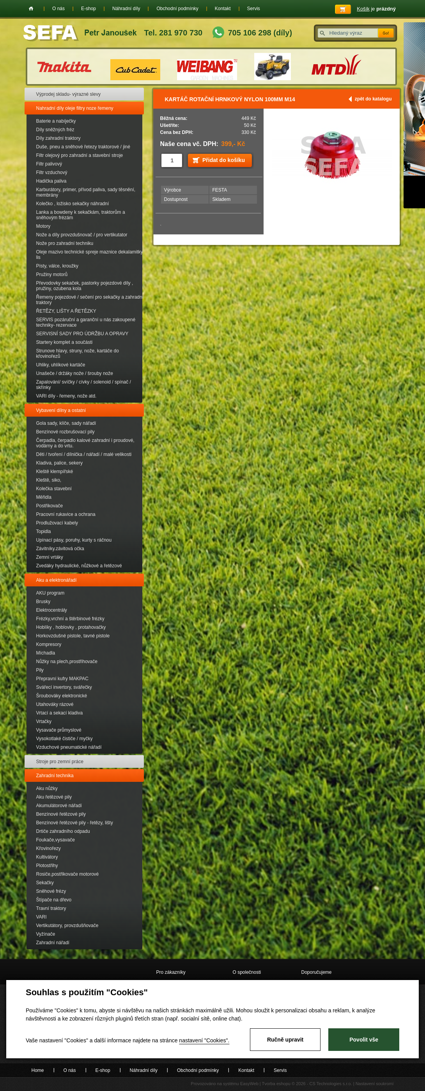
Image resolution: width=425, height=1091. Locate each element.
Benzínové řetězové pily (61, 814)
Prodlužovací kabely (57, 523)
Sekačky (45, 882)
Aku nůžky (47, 788)
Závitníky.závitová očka (60, 548)
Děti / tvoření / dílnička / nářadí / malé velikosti (84, 454)
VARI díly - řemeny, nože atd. (66, 396)
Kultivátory (47, 857)
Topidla (43, 531)
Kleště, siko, (49, 480)
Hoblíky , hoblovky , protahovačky (71, 627)
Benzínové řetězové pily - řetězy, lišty (74, 822)
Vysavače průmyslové (58, 730)
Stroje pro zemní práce (59, 761)
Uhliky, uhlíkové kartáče (60, 365)
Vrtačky (44, 721)
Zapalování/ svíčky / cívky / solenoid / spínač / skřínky (83, 384)
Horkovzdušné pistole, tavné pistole (73, 636)
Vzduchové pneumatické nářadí (69, 747)
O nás (58, 8)
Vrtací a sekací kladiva (59, 713)
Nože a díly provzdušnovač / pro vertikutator (82, 235)
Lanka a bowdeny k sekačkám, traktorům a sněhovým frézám (80, 214)
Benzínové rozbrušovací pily (65, 432)
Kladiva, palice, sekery (59, 463)
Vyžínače (45, 934)
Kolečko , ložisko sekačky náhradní (72, 203)
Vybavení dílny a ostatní (61, 410)
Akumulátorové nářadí (59, 805)
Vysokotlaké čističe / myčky (64, 738)
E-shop (88, 8)
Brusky (43, 601)
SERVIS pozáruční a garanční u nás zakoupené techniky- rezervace (86, 322)
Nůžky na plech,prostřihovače (66, 661)
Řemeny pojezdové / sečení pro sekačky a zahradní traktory (89, 299)
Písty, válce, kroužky (57, 266)
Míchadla (45, 653)
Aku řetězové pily (54, 797)
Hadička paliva (51, 181)
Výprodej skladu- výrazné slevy (68, 94)
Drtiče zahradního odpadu (63, 831)
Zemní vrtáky (49, 557)
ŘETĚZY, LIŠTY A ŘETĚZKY (66, 311)
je (376, 9)
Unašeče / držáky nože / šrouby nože (74, 373)
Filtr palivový (49, 164)
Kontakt (223, 8)
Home (31, 9)
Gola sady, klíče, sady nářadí (66, 423)
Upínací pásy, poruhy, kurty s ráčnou (74, 540)
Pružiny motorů (52, 274)
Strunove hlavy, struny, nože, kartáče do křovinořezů (77, 353)
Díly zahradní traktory (58, 138)
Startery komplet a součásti (64, 342)
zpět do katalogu (373, 99)
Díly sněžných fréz (55, 129)
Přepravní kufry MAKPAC (62, 678)
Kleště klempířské (54, 471)
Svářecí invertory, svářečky (64, 687)
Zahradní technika (55, 775)
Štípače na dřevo (54, 900)
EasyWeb (249, 1083)
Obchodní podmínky (177, 8)
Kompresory (49, 644)
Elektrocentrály (51, 610)
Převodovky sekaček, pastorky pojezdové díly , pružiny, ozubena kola (84, 285)
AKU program (50, 593)
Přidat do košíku (223, 160)
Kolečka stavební (54, 488)
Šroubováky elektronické (61, 696)
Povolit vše (363, 1039)
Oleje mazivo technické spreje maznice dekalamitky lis (89, 254)
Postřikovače (49, 506)
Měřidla (43, 497)
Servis (253, 8)
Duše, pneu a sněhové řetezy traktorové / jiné (83, 147)
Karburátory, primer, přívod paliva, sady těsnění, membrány (86, 192)
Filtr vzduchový (51, 172)
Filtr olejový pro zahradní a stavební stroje (79, 155)
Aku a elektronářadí (56, 580)
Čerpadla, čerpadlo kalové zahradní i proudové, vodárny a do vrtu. (85, 443)
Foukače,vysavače (55, 840)
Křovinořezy (48, 848)
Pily (40, 670)
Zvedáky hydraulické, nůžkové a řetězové (79, 565)
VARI (41, 917)
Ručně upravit (285, 1039)
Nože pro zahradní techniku (65, 243)
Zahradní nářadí (52, 942)
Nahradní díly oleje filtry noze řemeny (74, 108)
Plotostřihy (47, 865)
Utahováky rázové (55, 704)
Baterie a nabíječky (56, 121)
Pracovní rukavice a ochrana (66, 514)
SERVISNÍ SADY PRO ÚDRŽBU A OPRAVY (82, 333)
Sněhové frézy (51, 891)
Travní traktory (51, 908)
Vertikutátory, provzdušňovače (67, 925)
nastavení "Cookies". (204, 1040)
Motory (43, 226)
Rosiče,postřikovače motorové (67, 874)
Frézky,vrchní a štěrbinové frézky (70, 618)
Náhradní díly (126, 8)
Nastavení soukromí (375, 1083)
